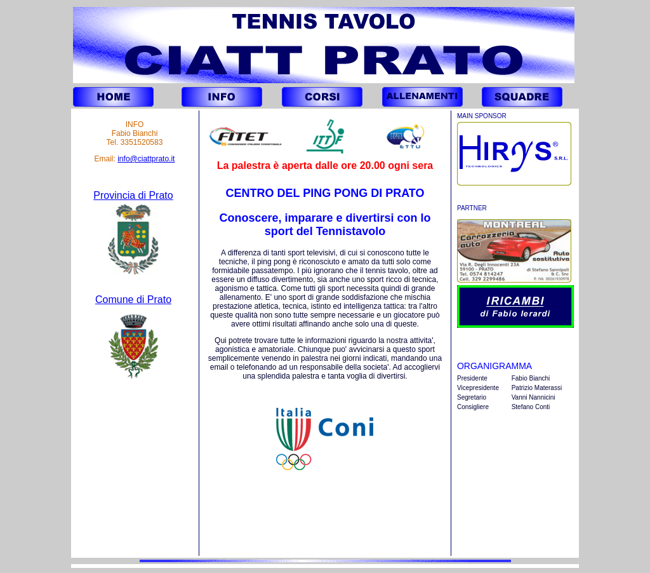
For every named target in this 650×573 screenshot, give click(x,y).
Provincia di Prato (133, 195)
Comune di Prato (133, 299)
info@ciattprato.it (146, 158)
